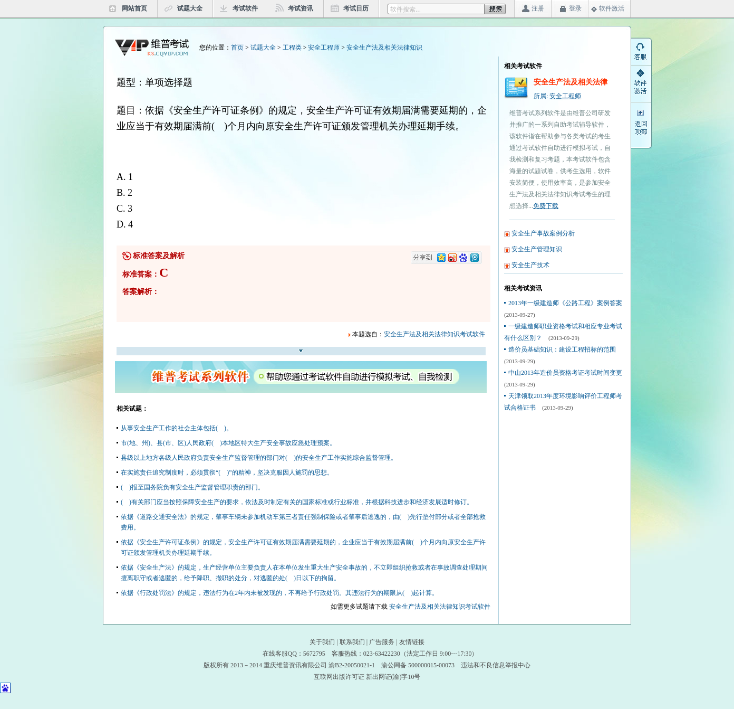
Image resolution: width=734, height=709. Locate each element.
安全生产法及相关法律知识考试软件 (434, 334)
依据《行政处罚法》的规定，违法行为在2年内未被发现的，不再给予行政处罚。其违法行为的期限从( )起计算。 (279, 593)
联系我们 (352, 642)
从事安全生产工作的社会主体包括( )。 (177, 428)
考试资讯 (300, 8)
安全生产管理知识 (536, 249)
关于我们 (322, 642)
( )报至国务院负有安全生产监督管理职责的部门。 (192, 487)
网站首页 (134, 8)
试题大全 (189, 8)
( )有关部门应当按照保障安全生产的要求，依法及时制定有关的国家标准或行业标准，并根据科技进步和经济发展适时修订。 (297, 502)
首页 (237, 47)
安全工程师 (324, 47)
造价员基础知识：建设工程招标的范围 (562, 349)
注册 (538, 8)
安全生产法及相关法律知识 (384, 47)
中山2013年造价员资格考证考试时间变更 (565, 372)
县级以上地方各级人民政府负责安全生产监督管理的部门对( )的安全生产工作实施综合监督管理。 (259, 457)
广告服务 (381, 642)
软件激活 (611, 8)
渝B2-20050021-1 (352, 665)
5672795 (314, 653)
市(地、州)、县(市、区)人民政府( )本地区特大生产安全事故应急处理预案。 (228, 443)
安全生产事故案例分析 (543, 233)
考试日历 (356, 8)
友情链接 (411, 642)
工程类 (292, 47)
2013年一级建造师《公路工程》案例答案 (565, 303)
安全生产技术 (530, 265)
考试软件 (245, 8)
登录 (575, 8)
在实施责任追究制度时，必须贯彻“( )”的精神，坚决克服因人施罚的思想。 (227, 472)
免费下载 (545, 206)
